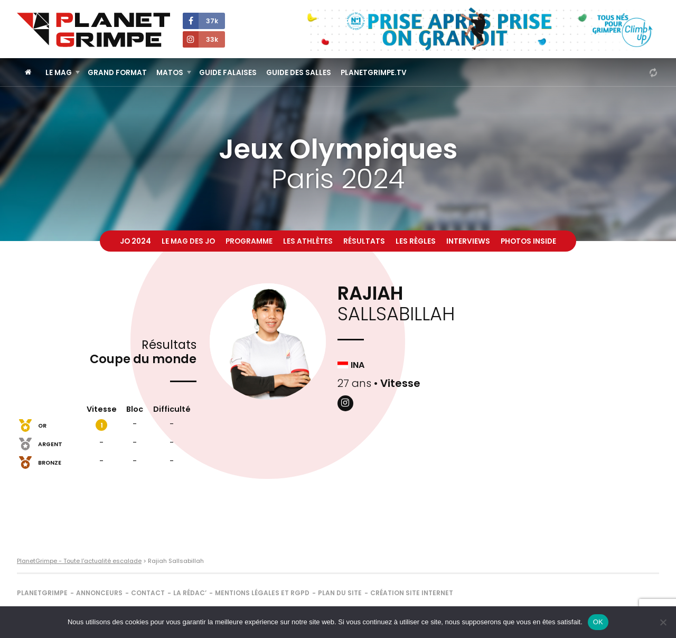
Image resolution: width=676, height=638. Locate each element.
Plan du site (340, 592)
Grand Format (117, 73)
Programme (249, 241)
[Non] (663, 622)
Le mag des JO (188, 241)
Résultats (364, 241)
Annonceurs (99, 592)
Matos (169, 73)
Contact (148, 592)
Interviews (468, 241)
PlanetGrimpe (42, 592)
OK (598, 622)
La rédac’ (189, 592)
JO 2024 (135, 241)
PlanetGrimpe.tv (374, 73)
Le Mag (58, 73)
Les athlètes (308, 241)
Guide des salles (298, 73)
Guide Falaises (228, 73)
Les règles (416, 241)
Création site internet (411, 592)
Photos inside (528, 241)
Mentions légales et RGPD (262, 592)
